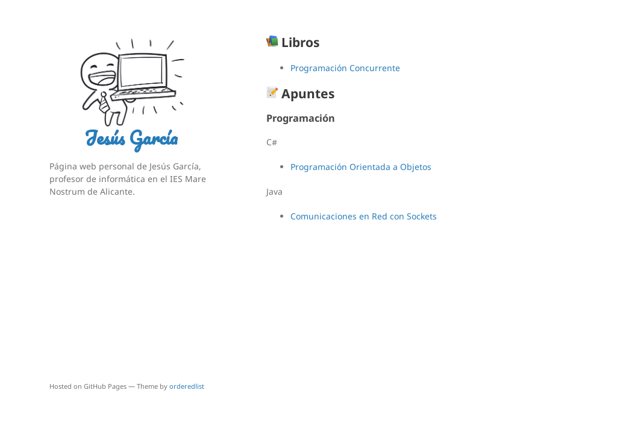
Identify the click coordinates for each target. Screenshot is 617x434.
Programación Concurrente (345, 68)
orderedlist (186, 386)
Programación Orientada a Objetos (360, 166)
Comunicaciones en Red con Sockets (363, 216)
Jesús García (131, 138)
